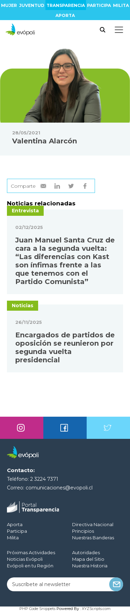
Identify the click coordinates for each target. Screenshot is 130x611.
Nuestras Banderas (93, 537)
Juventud (31, 5)
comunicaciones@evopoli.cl (59, 488)
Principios (83, 531)
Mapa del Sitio (88, 559)
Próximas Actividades (31, 552)
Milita (121, 5)
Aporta (65, 15)
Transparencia (65, 5)
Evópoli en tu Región (30, 565)
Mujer (9, 5)
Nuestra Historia (89, 565)
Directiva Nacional (92, 524)
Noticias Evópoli (25, 559)
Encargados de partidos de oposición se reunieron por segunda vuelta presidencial (65, 347)
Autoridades (86, 552)
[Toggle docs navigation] (118, 29)
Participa (99, 5)
